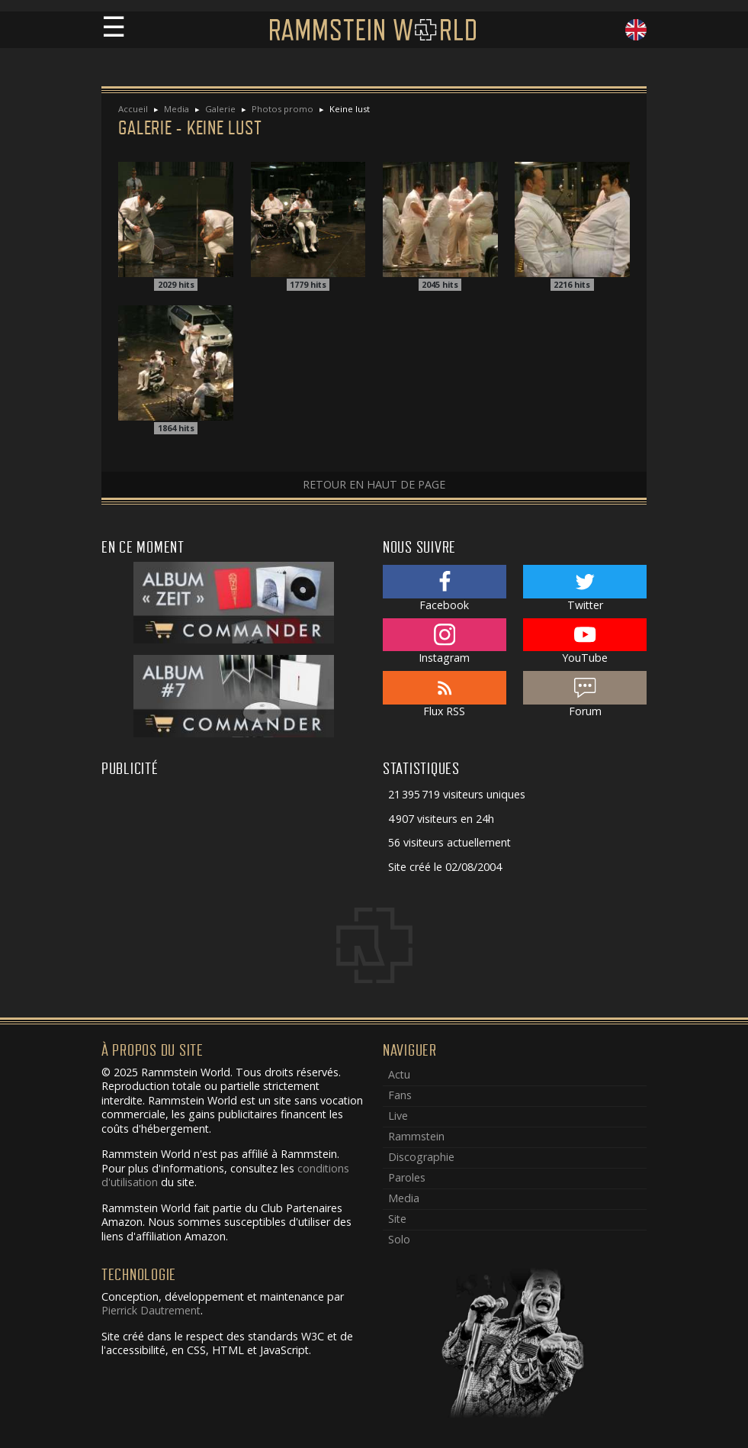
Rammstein (416, 1136)
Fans (400, 1095)
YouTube (585, 642)
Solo (399, 1239)
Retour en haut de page (374, 484)
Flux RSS (444, 694)
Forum (585, 694)
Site (397, 1218)
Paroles (406, 1177)
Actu (399, 1074)
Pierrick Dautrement (151, 1310)
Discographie (421, 1157)
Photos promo (282, 108)
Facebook (444, 588)
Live (398, 1115)
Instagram (444, 642)
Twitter (585, 588)
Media (176, 108)
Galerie (220, 108)
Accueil (133, 108)
